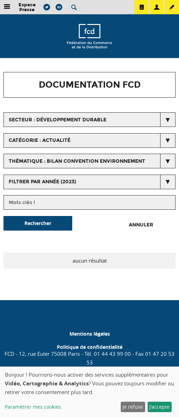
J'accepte (159, 406)
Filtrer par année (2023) (42, 182)
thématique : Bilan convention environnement (77, 161)
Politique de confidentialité (89, 347)
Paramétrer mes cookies (33, 406)
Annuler (141, 225)
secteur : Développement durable (57, 120)
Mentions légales (89, 333)
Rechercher (37, 223)
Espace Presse (27, 7)
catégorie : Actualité (39, 140)
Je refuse (132, 406)
